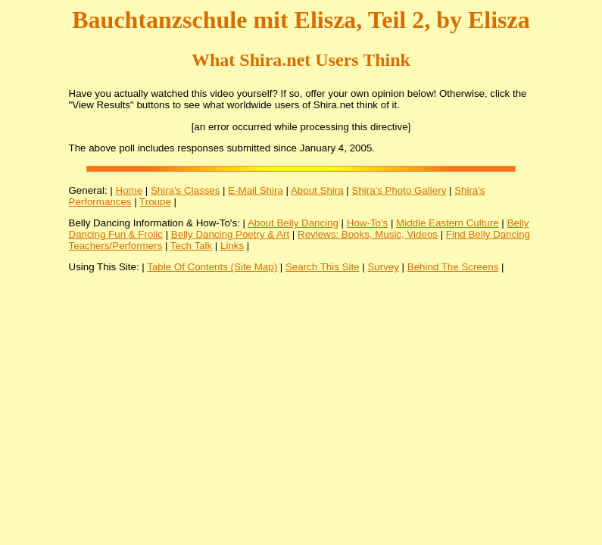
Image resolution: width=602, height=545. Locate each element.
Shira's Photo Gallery (399, 190)
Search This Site (322, 266)
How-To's (367, 223)
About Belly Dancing (293, 223)
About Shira (317, 190)
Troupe (155, 201)
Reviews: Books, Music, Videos (368, 234)
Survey (382, 266)
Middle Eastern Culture (447, 223)
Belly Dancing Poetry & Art (230, 234)
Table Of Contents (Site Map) (212, 266)
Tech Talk (191, 245)
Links (232, 245)
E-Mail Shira (255, 190)
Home (129, 190)
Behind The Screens (453, 266)
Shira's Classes (185, 190)
